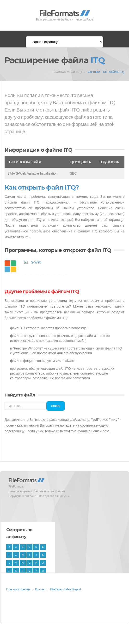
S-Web (36, 262)
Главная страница (67, 72)
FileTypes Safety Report (65, 589)
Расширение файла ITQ (105, 72)
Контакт (40, 589)
